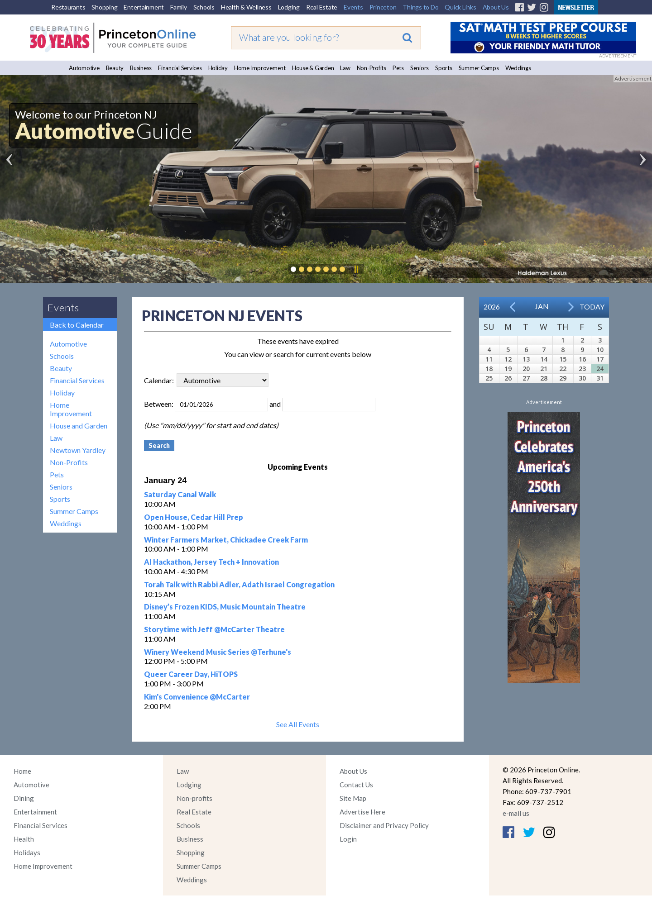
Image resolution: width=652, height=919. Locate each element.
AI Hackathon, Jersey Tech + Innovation (211, 561)
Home (22, 771)
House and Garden (78, 425)
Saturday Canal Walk (180, 494)
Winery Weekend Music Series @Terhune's (217, 652)
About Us (496, 7)
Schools (204, 7)
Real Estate (321, 7)
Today (592, 306)
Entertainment (144, 7)
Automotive (84, 67)
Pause (356, 269)
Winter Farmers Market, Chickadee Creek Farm (226, 539)
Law (345, 67)
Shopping (104, 7)
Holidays (27, 852)
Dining (24, 798)
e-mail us (516, 813)
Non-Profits (371, 67)
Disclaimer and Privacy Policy (384, 825)
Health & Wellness (246, 7)
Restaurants (68, 7)
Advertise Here (362, 812)
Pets (398, 67)
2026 (492, 306)
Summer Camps (479, 67)
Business (141, 67)
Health (24, 839)
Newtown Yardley (77, 450)
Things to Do (420, 7)
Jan (542, 306)
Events (353, 7)
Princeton (383, 7)
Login (348, 839)
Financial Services (180, 67)
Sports (443, 67)
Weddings (518, 67)
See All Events (297, 724)
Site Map (353, 798)
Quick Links (460, 7)
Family (178, 7)
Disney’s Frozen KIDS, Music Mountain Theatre (225, 606)
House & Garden (313, 67)
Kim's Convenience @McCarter (197, 696)
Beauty (115, 67)
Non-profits (194, 798)
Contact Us (356, 785)
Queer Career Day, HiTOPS (191, 674)
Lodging (289, 7)
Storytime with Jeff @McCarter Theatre (214, 629)
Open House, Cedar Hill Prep (193, 517)
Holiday (218, 67)
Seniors (419, 67)
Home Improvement (260, 67)
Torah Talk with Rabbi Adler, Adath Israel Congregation (239, 584)
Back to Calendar (77, 324)
